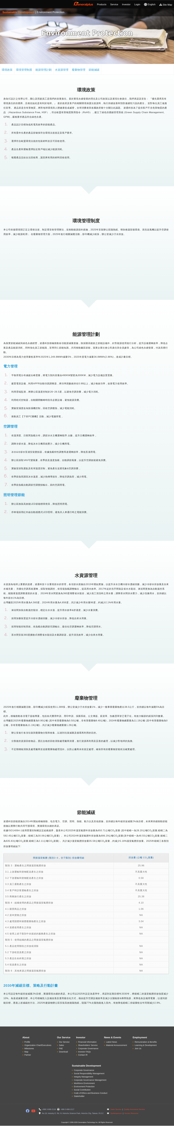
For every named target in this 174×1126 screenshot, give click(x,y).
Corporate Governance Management (90, 1080)
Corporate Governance (88, 1048)
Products (101, 4)
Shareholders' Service (88, 1045)
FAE (61, 1048)
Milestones (29, 1048)
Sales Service (115, 1109)
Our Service (64, 1042)
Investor (126, 4)
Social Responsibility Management (89, 1073)
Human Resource (131, 1113)
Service (114, 4)
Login (137, 4)
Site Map (165, 4)
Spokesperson (116, 1113)
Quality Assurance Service (134, 1109)
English (150, 4)
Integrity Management (83, 1077)
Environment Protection (84, 1086)
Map (26, 1052)
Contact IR (82, 1055)
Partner (27, 1055)
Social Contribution (82, 1090)
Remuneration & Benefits (146, 1042)
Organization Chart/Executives (37, 1045)
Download (63, 1052)
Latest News (111, 1042)
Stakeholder (79, 1096)
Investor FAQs (84, 1052)
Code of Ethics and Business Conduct (90, 1093)
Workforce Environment (84, 1083)
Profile (27, 1042)
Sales (61, 1045)
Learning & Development (146, 1045)
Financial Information (87, 1042)
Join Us (138, 1048)
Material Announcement (116, 1045)
